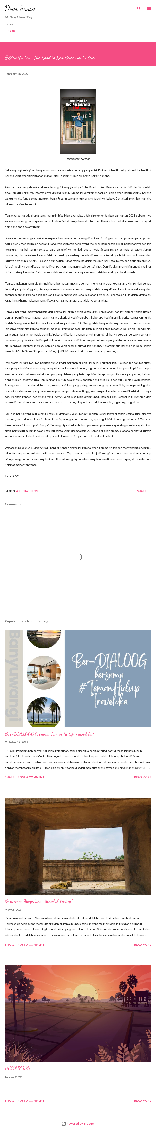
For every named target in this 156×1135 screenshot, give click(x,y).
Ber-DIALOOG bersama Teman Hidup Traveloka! (49, 734)
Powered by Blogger (78, 1123)
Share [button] (141, 491)
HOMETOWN (17, 1068)
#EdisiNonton (27, 491)
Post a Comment (31, 777)
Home (11, 30)
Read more (142, 777)
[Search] (138, 7)
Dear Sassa (20, 8)
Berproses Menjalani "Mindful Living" (38, 901)
